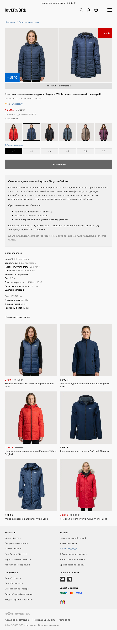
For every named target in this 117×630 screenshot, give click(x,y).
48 (67, 151)
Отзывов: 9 (17, 104)
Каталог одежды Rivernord (73, 538)
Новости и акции (13, 548)
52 (103, 151)
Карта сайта (64, 619)
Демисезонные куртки (29, 22)
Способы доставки (14, 583)
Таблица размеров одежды (73, 554)
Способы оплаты (13, 578)
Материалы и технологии (72, 559)
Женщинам (10, 22)
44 (31, 151)
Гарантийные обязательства (18, 594)
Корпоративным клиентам (18, 559)
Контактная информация (17, 564)
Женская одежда (68, 548)
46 (49, 151)
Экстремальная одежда (16, 543)
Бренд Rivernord (13, 538)
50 (85, 151)
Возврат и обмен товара (17, 588)
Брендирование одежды (72, 564)
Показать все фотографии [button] (58, 85)
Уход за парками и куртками (19, 599)
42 (13, 151)
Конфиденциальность (44, 619)
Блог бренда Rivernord (16, 554)
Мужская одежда (68, 543)
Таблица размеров (14, 145)
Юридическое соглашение (18, 619)
